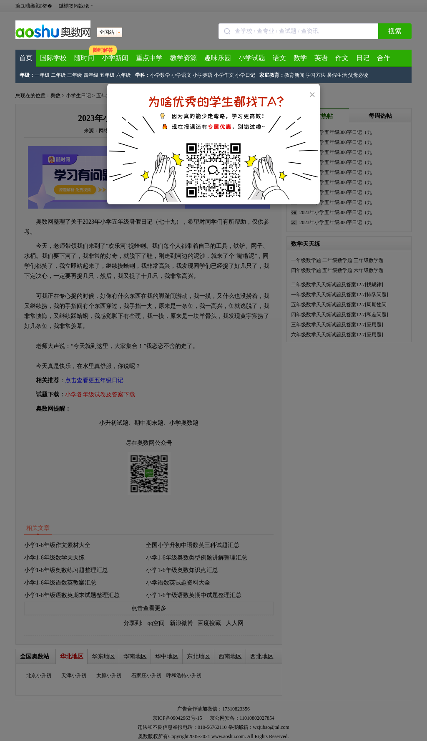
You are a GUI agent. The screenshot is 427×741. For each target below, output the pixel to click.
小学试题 (252, 57)
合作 (383, 57)
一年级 (42, 75)
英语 (321, 57)
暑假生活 (337, 75)
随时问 (84, 57)
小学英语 (203, 75)
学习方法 (316, 75)
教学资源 (183, 57)
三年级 (74, 75)
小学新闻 (115, 57)
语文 (279, 57)
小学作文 (224, 75)
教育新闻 (294, 75)
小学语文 (181, 75)
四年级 (90, 75)
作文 (342, 57)
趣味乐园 (217, 57)
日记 (362, 57)
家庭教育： (271, 75)
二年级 (58, 75)
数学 (300, 57)
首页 (26, 57)
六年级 (123, 75)
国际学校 (53, 57)
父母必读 (358, 75)
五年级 (107, 75)
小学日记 (245, 75)
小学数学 (160, 75)
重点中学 (149, 57)
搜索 (395, 31)
